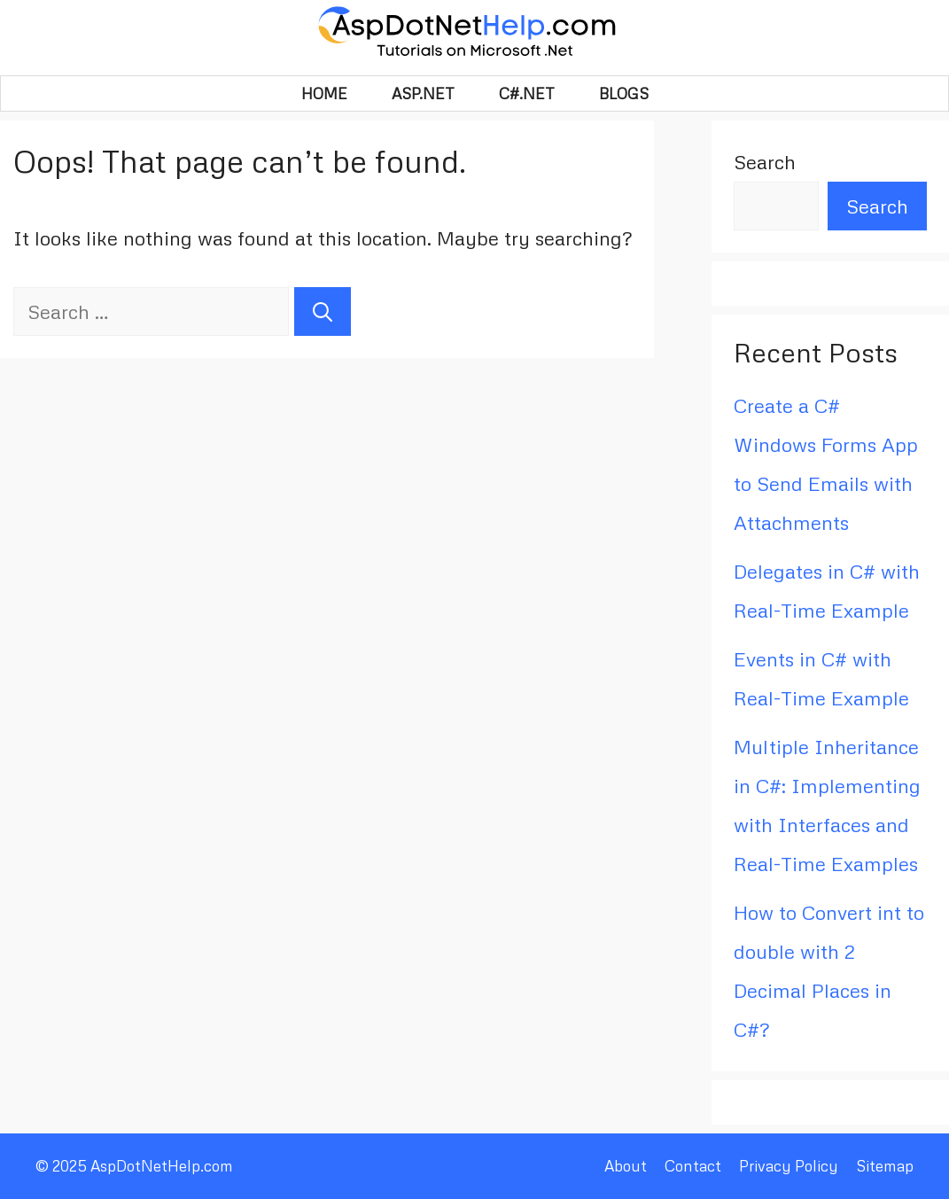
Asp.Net (423, 93)
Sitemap (885, 1165)
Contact (693, 1165)
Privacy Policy (788, 1165)
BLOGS (624, 93)
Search (765, 162)
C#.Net (527, 93)
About (625, 1165)
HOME (324, 93)
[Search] (322, 311)
